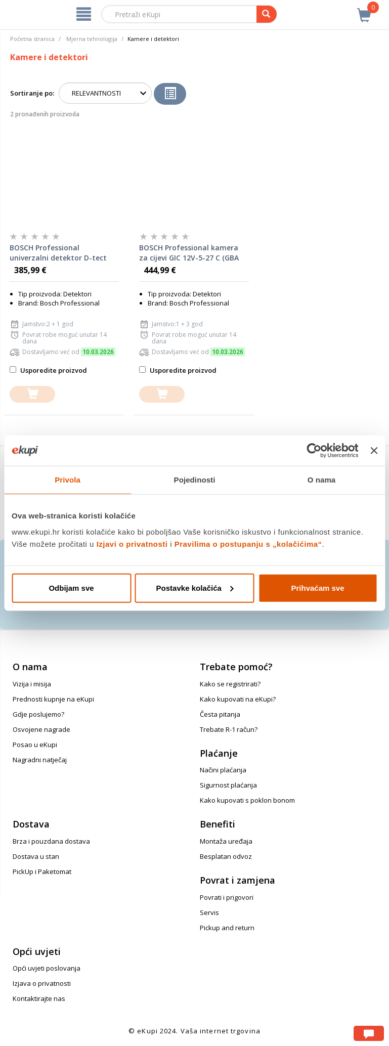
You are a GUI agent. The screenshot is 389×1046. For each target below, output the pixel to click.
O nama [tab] (322, 479)
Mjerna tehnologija (91, 38)
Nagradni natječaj (40, 759)
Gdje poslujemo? (38, 714)
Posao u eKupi (35, 744)
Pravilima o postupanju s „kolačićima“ (248, 543)
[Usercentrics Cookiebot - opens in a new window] (314, 450)
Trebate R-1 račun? (228, 729)
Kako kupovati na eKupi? (238, 699)
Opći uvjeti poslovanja (46, 968)
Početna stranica (32, 38)
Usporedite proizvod (48, 370)
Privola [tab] (67, 479)
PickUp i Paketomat (42, 871)
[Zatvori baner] (373, 450)
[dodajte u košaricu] (32, 394)
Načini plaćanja (223, 769)
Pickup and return (227, 927)
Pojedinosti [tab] (194, 479)
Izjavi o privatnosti (132, 543)
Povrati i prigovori (226, 897)
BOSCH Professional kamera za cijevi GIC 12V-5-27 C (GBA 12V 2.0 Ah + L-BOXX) (189, 253)
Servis (209, 912)
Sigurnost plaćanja (228, 785)
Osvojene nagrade (41, 729)
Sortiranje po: (32, 93)
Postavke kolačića (195, 587)
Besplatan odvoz (226, 856)
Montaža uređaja (226, 841)
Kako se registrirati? (230, 683)
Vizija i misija (32, 683)
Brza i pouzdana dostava (51, 841)
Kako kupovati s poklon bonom (247, 800)
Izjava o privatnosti (42, 983)
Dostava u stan (36, 856)
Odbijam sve (71, 587)
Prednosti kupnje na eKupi (53, 699)
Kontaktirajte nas (39, 998)
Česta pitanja (220, 714)
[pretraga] (266, 14)
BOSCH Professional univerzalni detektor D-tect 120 (58, 253)
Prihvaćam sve (317, 587)
